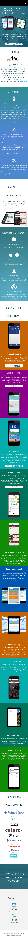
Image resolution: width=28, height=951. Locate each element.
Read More (23, 81)
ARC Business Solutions (14, 933)
